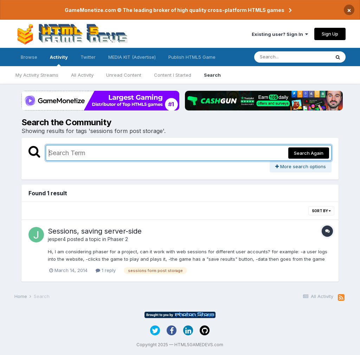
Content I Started (172, 75)
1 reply (106, 270)
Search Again (308, 153)
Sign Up (330, 34)
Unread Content (123, 75)
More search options (300, 166)
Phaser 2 (118, 239)
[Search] (292, 57)
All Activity (82, 75)
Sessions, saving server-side (95, 231)
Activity (59, 60)
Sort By (321, 211)
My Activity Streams (36, 75)
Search (212, 75)
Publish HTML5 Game (192, 57)
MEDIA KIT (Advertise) (132, 57)
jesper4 (57, 239)
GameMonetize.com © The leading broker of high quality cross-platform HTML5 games (174, 10)
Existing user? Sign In (280, 34)
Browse (29, 57)
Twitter (88, 57)
